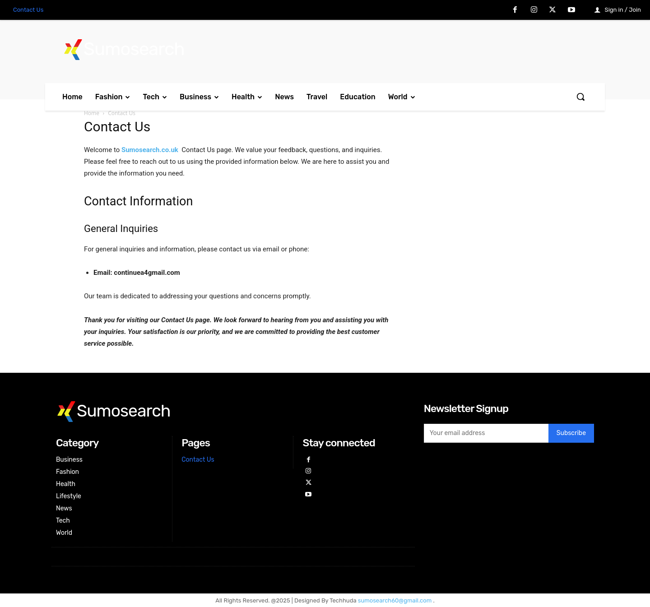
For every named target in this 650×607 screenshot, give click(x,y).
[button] (580, 96)
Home (91, 113)
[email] (486, 433)
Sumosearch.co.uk (149, 150)
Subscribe (571, 433)
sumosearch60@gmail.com (395, 600)
